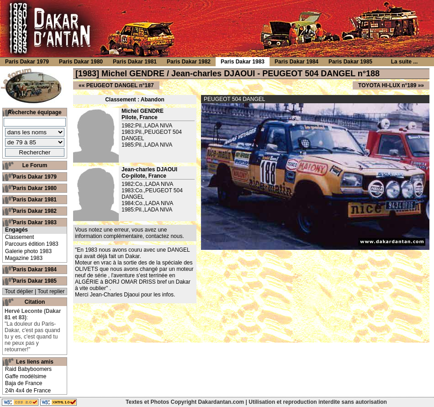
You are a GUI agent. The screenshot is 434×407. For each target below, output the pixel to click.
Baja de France (23, 383)
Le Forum (35, 165)
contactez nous (164, 236)
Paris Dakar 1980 (35, 188)
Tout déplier (19, 291)
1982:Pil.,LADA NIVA (147, 125)
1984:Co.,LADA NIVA (147, 203)
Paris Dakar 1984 (35, 269)
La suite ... (404, 61)
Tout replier (50, 291)
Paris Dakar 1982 (35, 211)
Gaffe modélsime (26, 376)
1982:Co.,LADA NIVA (147, 184)
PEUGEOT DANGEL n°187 (120, 85)
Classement (19, 237)
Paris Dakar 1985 (35, 281)
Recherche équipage (34, 112)
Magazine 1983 (23, 258)
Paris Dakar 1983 (35, 222)
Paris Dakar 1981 (35, 199)
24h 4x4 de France (28, 390)
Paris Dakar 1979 (35, 177)
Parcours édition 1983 (31, 244)
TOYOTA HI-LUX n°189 (387, 85)
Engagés (16, 230)
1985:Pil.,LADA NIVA (147, 145)
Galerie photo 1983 (28, 251)
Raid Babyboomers (28, 369)
